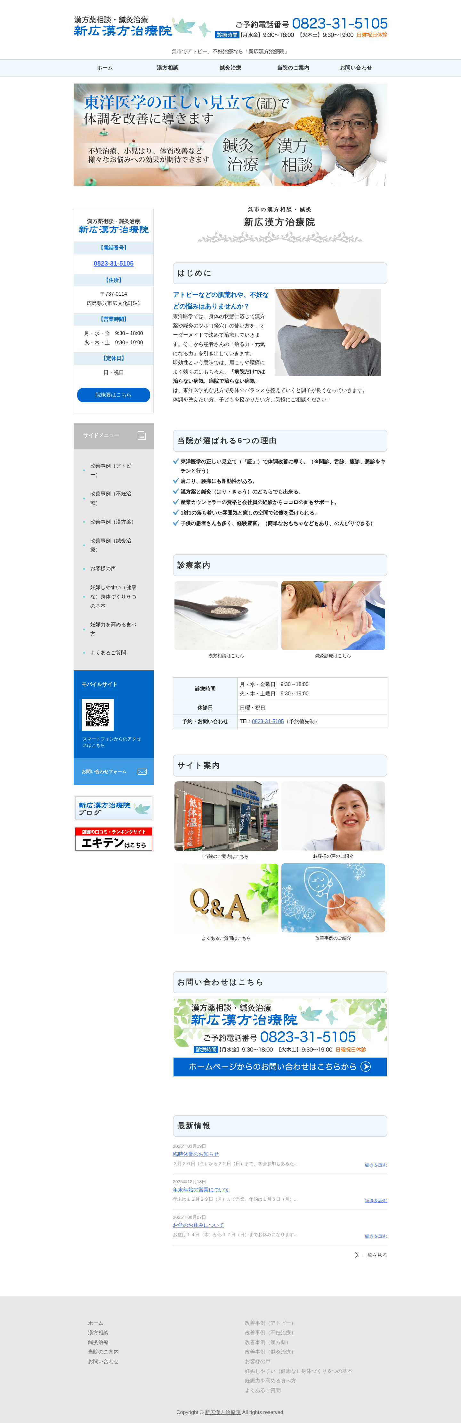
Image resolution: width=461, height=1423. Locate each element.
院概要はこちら (114, 394)
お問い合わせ (356, 67)
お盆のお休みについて (198, 1225)
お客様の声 (103, 568)
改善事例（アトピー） (110, 470)
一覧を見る (375, 1255)
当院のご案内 (293, 67)
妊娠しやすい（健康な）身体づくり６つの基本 (113, 597)
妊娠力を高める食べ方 (113, 629)
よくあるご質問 (108, 652)
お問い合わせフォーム (104, 771)
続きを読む (376, 1165)
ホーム (105, 67)
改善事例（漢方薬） (113, 521)
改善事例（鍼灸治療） (110, 545)
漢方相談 (167, 67)
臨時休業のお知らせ (196, 1154)
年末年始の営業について (201, 1189)
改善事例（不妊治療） (110, 498)
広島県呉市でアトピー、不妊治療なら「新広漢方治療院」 (142, 26)
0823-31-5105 (268, 721)
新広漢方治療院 (223, 1412)
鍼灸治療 (230, 67)
